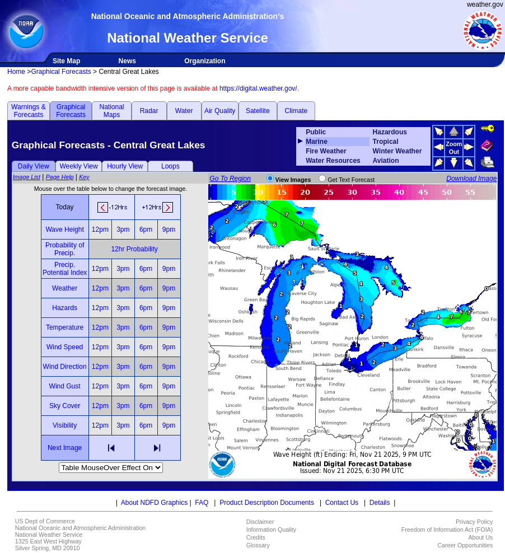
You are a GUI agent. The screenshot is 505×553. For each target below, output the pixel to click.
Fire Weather (326, 151)
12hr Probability (134, 249)
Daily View (33, 166)
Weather (64, 288)
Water (184, 111)
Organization (204, 61)
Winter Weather (397, 151)
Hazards (64, 308)
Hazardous (390, 132)
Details (380, 503)
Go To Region (230, 178)
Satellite (258, 111)
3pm (122, 229)
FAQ (201, 503)
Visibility (65, 425)
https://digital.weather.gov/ (258, 88)
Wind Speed (64, 347)
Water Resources (333, 161)
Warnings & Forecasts (28, 111)
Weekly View (78, 166)
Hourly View (125, 166)
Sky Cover (64, 406)
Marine (317, 142)
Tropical (386, 142)
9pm (168, 229)
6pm (145, 229)
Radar (149, 111)
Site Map (66, 61)
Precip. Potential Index (65, 268)
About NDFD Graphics (154, 503)
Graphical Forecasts (61, 72)
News (127, 61)
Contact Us (341, 503)
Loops (170, 166)
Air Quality (219, 111)
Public (316, 132)
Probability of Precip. (64, 249)
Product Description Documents (266, 503)
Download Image (471, 178)
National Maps (111, 111)
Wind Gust (65, 386)
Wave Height (64, 229)
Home (16, 72)
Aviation (386, 161)
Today (65, 207)
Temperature (64, 327)
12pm (100, 229)
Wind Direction (65, 367)
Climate (296, 111)
